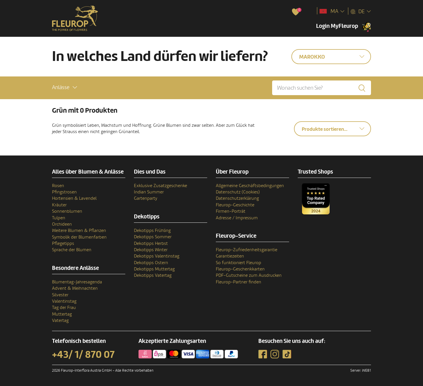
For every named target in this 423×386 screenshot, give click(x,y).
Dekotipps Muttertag (154, 269)
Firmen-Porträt (230, 211)
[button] (64, 87)
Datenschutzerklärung (237, 198)
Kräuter (59, 205)
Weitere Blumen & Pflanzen (79, 230)
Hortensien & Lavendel (74, 198)
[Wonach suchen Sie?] (321, 87)
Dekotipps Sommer (153, 236)
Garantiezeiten (230, 256)
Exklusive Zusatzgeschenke (160, 185)
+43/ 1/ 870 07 (83, 354)
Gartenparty (145, 198)
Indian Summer (149, 192)
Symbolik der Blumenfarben (79, 237)
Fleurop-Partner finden (238, 282)
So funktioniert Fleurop (238, 262)
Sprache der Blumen (71, 249)
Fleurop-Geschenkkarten (240, 269)
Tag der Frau (64, 307)
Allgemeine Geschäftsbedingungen (250, 185)
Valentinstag (64, 301)
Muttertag (62, 314)
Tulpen (58, 217)
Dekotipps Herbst (151, 243)
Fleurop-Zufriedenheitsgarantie (246, 249)
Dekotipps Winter (151, 249)
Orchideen (62, 224)
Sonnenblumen (67, 211)
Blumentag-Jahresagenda (77, 282)
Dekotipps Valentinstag (156, 256)
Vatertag (60, 320)
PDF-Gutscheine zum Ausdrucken (249, 275)
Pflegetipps (63, 243)
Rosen (58, 185)
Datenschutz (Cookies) (238, 192)
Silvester (60, 294)
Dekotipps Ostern (151, 262)
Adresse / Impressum (237, 217)
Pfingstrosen (64, 192)
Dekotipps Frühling (152, 230)
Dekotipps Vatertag (153, 275)
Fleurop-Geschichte (235, 205)
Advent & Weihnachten (75, 288)
